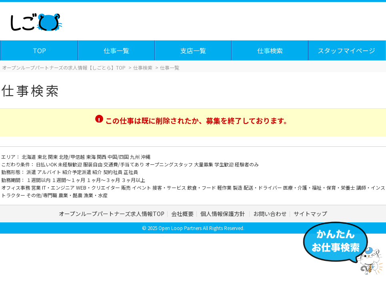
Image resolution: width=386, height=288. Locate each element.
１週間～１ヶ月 (69, 179)
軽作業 (225, 187)
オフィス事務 (16, 187)
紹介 (97, 171)
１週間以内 (39, 179)
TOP (39, 50)
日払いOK (47, 164)
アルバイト (49, 171)
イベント (142, 187)
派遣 (31, 171)
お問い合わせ (270, 214)
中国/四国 (119, 156)
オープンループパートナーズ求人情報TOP (111, 214)
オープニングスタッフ (169, 164)
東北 (42, 156)
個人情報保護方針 (223, 214)
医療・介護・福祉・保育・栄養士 (319, 187)
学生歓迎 (224, 164)
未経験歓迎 (70, 164)
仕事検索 (270, 50)
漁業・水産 (96, 195)
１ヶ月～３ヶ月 (103, 179)
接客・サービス (169, 187)
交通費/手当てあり (124, 164)
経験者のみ (247, 164)
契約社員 (113, 171)
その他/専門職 (42, 195)
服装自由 (93, 164)
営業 (36, 187)
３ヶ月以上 (133, 179)
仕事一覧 (116, 50)
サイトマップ (310, 214)
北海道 (29, 156)
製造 (238, 187)
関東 (53, 156)
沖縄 (145, 156)
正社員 (131, 171)
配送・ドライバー (263, 187)
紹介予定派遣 (77, 171)
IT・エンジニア (59, 187)
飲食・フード (202, 187)
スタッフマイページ (346, 50)
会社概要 (182, 214)
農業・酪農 (71, 195)
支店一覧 (193, 50)
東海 (91, 156)
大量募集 (204, 164)
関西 (102, 156)
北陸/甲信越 (72, 156)
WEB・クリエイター (98, 187)
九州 (135, 156)
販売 (126, 187)
